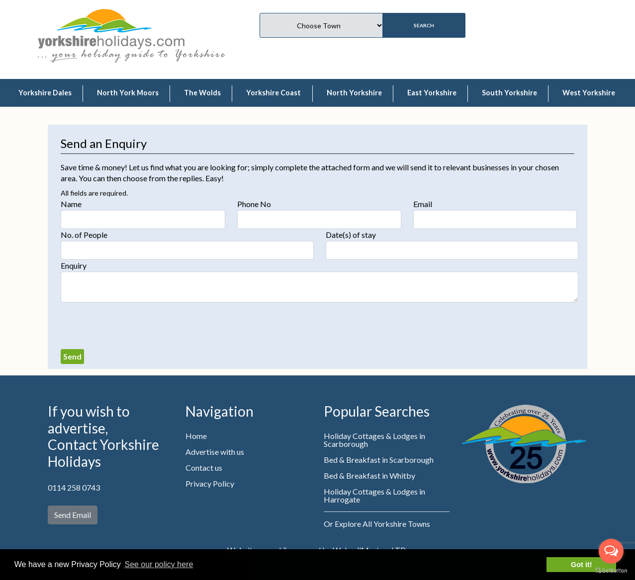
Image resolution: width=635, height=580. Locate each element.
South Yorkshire (509, 92)
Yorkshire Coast (273, 92)
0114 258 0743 (74, 487)
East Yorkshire (431, 92)
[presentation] (136, 325)
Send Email (72, 514)
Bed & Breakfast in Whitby (369, 475)
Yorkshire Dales (45, 92)
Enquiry (74, 265)
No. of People (84, 234)
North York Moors (128, 92)
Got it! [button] (581, 565)
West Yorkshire (588, 92)
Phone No (254, 204)
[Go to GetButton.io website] (611, 570)
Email (422, 204)
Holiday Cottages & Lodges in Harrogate (374, 495)
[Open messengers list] (611, 551)
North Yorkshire (354, 92)
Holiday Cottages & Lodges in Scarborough (374, 439)
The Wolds (202, 92)
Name (71, 204)
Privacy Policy (209, 483)
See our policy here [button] (158, 564)
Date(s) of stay (351, 234)
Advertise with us (214, 451)
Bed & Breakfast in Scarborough (379, 459)
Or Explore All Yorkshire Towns (377, 523)
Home (196, 435)
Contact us (203, 467)
